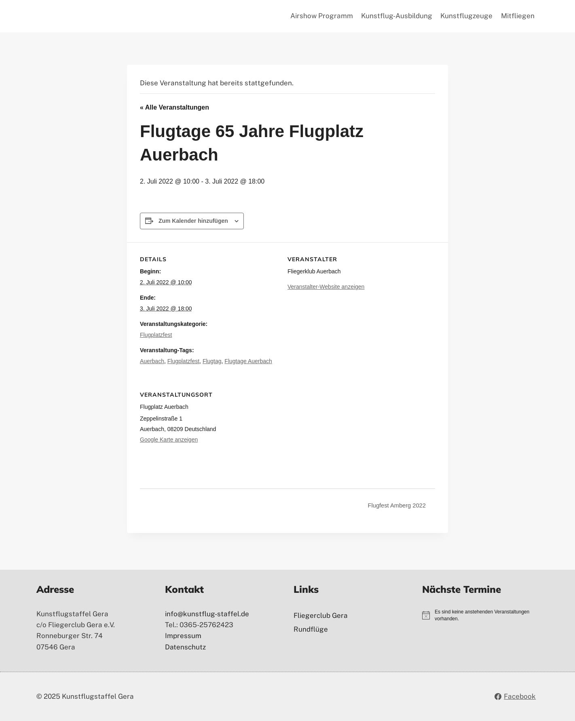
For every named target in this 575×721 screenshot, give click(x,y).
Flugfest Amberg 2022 (394, 505)
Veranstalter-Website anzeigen (326, 286)
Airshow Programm (321, 16)
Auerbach (152, 361)
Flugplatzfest (156, 335)
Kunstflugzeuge (466, 16)
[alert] (487, 615)
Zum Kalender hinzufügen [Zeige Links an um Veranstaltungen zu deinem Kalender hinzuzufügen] (193, 221)
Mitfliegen (518, 16)
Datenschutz (185, 647)
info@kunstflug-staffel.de (207, 614)
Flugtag (212, 361)
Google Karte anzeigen (169, 439)
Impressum (183, 636)
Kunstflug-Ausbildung (396, 16)
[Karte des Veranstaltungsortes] (392, 433)
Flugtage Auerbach (248, 361)
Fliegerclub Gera (321, 615)
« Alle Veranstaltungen (174, 107)
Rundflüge (311, 629)
